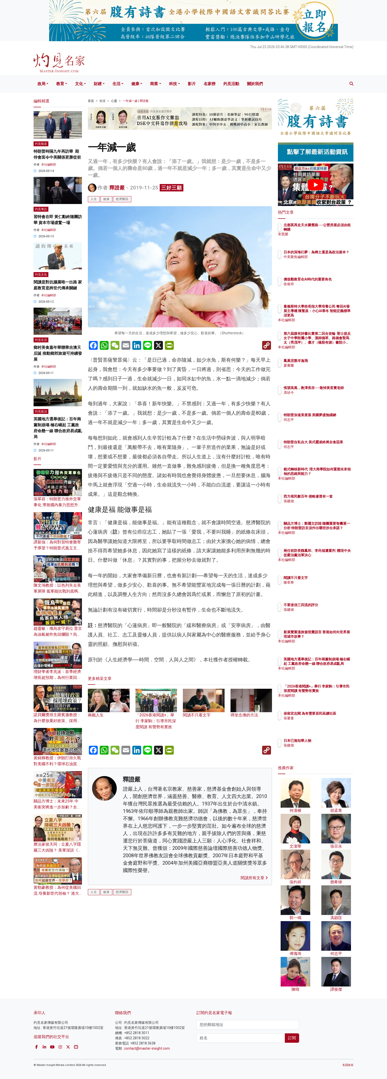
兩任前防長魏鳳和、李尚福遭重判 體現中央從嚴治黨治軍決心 (331, 555)
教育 (60, 83)
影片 (192, 83)
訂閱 (292, 1038)
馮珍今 (317, 397)
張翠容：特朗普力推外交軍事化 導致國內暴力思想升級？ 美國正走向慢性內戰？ (58, 505)
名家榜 (209, 83)
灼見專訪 (41, 209)
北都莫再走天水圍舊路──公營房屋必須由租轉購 (330, 229)
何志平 (317, 424)
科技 (173, 83)
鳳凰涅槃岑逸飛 (324, 361)
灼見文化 (41, 274)
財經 (98, 83)
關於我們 (255, 83)
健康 (135, 83)
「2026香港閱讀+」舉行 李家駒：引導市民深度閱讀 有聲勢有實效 (156, 713)
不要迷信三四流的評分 (329, 605)
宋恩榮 (317, 239)
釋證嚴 (117, 188)
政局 (41, 83)
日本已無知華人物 (326, 741)
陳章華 (317, 582)
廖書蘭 (317, 365)
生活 (116, 83)
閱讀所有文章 (254, 877)
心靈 (114, 101)
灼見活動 (231, 83)
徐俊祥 (317, 288)
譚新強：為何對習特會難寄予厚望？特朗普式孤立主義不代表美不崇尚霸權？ (57, 548)
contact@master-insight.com (147, 1048)
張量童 (317, 723)
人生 (94, 199)
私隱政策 (348, 1065)
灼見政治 (41, 411)
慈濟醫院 (122, 199)
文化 (79, 83)
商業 (154, 83)
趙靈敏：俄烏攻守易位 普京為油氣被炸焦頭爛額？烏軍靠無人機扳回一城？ (58, 634)
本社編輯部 (48, 164)
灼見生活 (41, 340)
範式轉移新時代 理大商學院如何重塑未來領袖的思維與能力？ (331, 473)
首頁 (91, 101)
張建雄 (317, 505)
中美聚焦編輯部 (324, 261)
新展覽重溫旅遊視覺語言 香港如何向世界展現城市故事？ (331, 636)
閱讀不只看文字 (324, 578)
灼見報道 (41, 144)
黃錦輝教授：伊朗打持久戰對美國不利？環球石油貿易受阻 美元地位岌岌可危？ (57, 764)
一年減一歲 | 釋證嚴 (136, 101)
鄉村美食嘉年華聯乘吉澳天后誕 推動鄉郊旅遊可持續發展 (58, 353)
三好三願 (171, 188)
